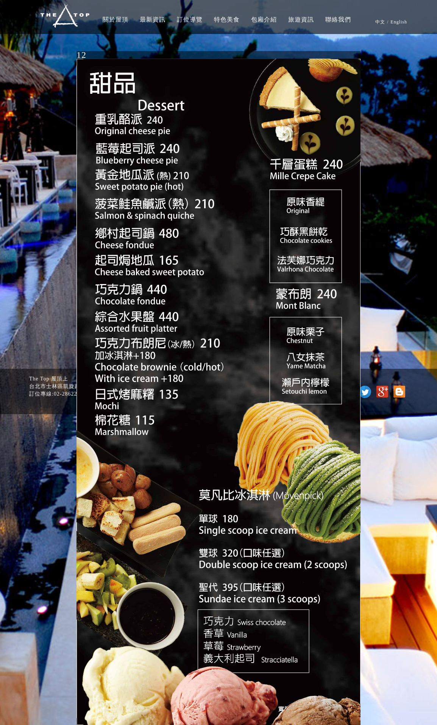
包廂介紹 (264, 19)
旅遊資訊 (301, 19)
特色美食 (227, 19)
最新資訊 (152, 19)
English (398, 22)
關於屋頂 (115, 19)
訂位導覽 (190, 19)
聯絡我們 (338, 19)
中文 (380, 22)
